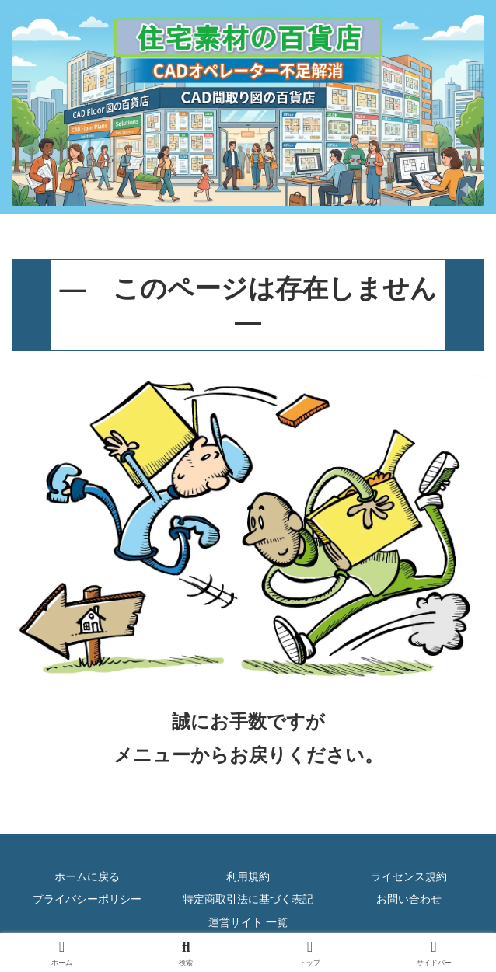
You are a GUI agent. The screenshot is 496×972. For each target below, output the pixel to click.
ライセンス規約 (409, 876)
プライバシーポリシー (87, 899)
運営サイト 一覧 (248, 922)
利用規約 (248, 876)
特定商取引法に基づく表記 (248, 899)
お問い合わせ (409, 899)
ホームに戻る (87, 876)
